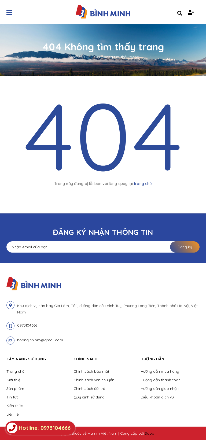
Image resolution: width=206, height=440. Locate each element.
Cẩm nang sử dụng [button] (26, 359)
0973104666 (27, 325)
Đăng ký (185, 247)
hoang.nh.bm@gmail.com (40, 340)
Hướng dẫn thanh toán (161, 380)
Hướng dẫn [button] (152, 359)
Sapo (149, 433)
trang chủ (143, 183)
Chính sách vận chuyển (93, 380)
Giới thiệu (14, 380)
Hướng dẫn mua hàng (160, 371)
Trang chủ (15, 371)
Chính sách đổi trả (89, 388)
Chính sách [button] (85, 359)
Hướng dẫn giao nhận (160, 388)
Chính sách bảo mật (91, 371)
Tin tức (12, 397)
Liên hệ (12, 414)
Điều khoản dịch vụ (157, 397)
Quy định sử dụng (89, 397)
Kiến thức (14, 405)
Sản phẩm (15, 388)
